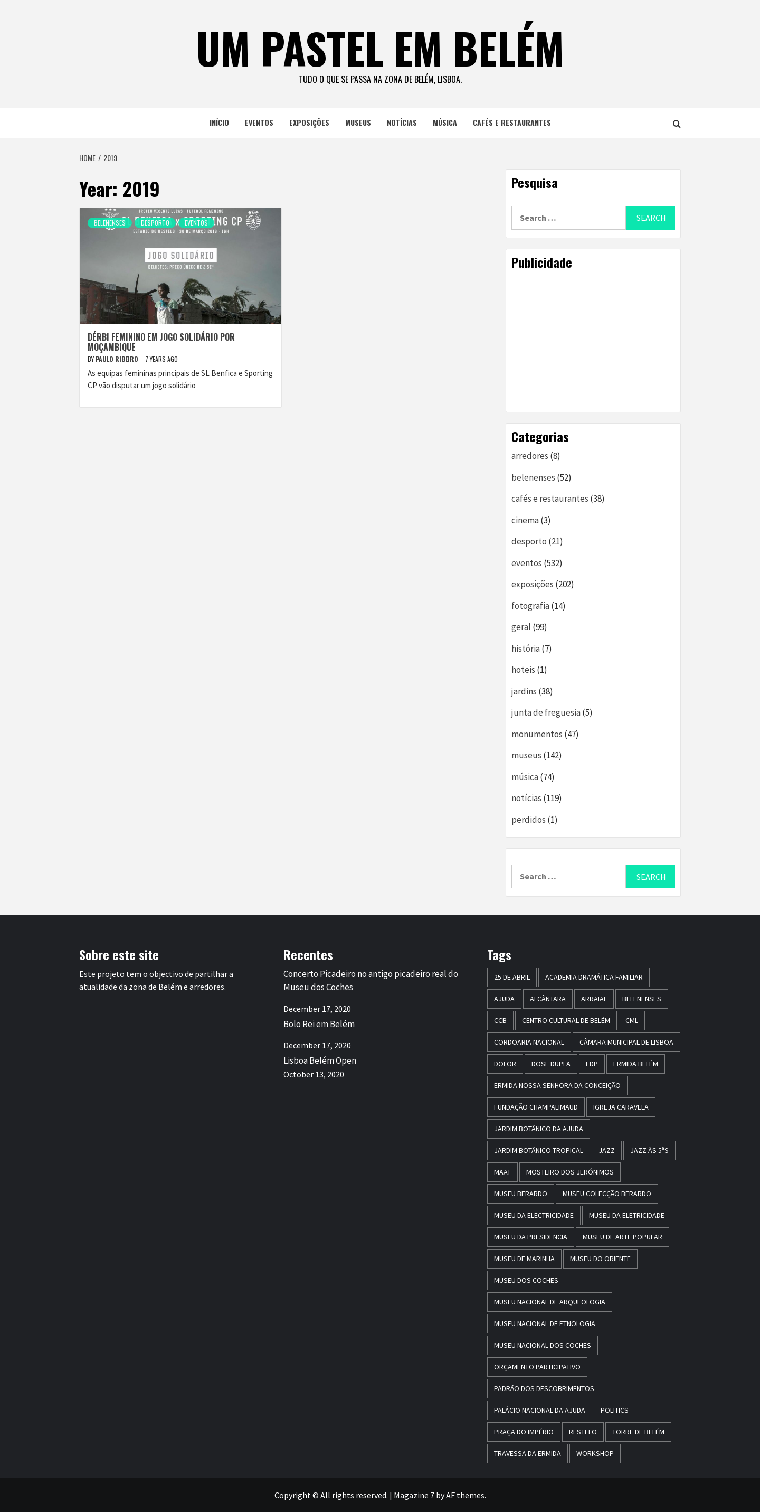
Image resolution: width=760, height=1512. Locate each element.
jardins (524, 691)
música (445, 122)
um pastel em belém (380, 47)
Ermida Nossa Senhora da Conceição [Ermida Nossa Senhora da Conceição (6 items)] (557, 1085)
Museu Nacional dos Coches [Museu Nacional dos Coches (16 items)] (542, 1345)
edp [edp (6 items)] (592, 1063)
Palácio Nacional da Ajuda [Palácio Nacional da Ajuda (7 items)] (539, 1410)
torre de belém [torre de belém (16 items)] (638, 1431)
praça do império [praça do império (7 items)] (524, 1431)
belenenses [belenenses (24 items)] (641, 998)
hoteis (523, 669)
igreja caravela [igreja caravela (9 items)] (621, 1107)
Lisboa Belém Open (319, 1060)
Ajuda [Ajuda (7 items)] (504, 998)
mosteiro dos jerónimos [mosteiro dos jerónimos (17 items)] (570, 1172)
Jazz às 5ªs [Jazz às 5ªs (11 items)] (649, 1150)
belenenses (110, 222)
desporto (155, 222)
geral (521, 627)
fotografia (530, 606)
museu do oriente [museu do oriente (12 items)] (600, 1258)
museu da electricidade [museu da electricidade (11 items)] (534, 1215)
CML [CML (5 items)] (631, 1020)
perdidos (528, 819)
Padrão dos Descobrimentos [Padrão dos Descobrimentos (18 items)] (544, 1388)
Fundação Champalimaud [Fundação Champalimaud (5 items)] (536, 1107)
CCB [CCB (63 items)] (500, 1020)
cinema (525, 520)
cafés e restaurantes (512, 122)
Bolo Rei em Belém (319, 1024)
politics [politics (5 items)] (615, 1410)
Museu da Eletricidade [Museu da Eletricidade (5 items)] (626, 1215)
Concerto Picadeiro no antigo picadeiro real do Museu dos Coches (370, 980)
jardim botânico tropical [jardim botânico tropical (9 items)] (538, 1150)
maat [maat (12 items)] (502, 1172)
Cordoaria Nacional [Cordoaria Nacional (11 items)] (529, 1042)
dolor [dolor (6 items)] (505, 1063)
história (525, 648)
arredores (529, 456)
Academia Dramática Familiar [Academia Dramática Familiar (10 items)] (594, 977)
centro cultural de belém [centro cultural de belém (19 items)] (566, 1020)
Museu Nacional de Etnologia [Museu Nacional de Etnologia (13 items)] (544, 1323)
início (219, 122)
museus (358, 122)
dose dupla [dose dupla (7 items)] (551, 1063)
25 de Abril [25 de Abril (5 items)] (512, 977)
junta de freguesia (546, 712)
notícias (402, 122)
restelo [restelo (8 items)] (583, 1431)
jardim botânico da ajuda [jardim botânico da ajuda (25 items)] (538, 1128)
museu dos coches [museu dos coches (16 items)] (526, 1280)
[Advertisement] (593, 341)
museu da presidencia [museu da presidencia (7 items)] (530, 1237)
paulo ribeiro (118, 358)
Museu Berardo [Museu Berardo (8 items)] (520, 1193)
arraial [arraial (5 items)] (594, 998)
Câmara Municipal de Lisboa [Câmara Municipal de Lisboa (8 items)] (626, 1042)
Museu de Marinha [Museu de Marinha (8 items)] (524, 1258)
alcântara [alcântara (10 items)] (548, 998)
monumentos (537, 734)
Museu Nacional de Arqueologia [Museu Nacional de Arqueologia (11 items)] (549, 1302)
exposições (309, 122)
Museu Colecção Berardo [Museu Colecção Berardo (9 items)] (607, 1193)
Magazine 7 (414, 1495)
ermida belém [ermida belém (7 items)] (635, 1063)
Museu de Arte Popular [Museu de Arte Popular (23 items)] (622, 1237)
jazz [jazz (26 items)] (606, 1150)
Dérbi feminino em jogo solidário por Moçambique (161, 342)
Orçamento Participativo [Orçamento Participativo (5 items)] (537, 1367)
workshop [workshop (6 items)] (595, 1453)
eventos (259, 122)
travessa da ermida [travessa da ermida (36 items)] (527, 1453)
